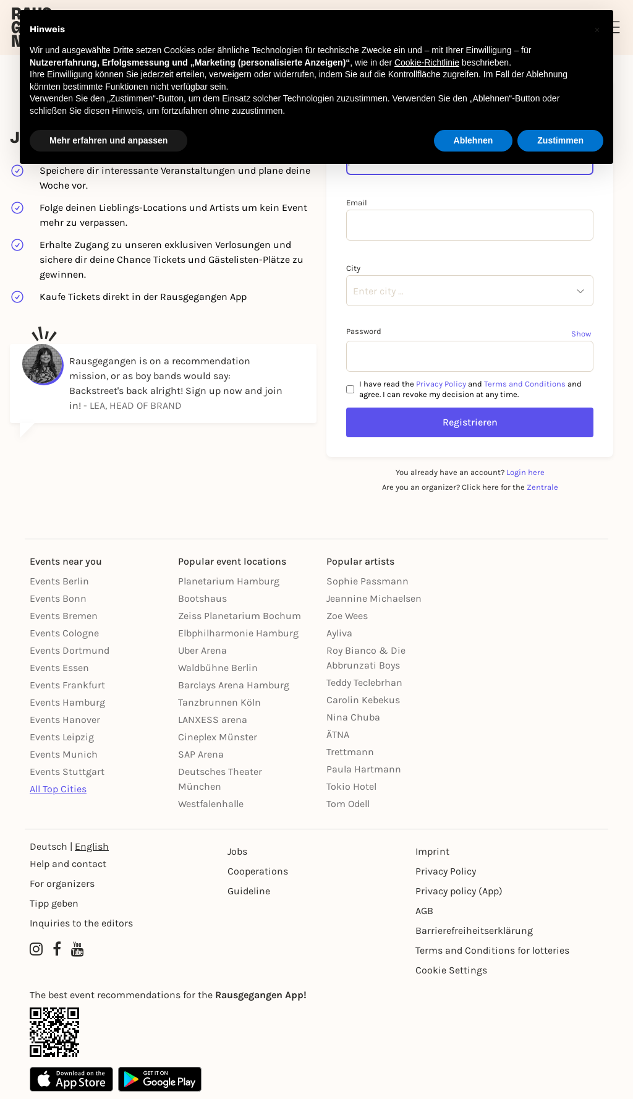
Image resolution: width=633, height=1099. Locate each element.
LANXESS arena (212, 719)
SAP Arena (201, 754)
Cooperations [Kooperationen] (257, 871)
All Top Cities (58, 789)
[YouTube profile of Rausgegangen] (77, 949)
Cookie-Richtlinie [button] (426, 62)
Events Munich (64, 754)
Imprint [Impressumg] (432, 851)
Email (356, 202)
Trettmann (350, 752)
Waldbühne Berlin (218, 668)
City (353, 268)
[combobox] (353, 291)
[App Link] (316, 1032)
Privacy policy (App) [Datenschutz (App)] (459, 891)
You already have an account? (470, 472)
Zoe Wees (347, 616)
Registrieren (470, 422)
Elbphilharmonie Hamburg (238, 633)
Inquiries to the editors (81, 923)
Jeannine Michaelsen (374, 598)
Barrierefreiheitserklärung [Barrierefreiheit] (474, 930)
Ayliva (339, 633)
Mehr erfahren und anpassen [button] (108, 140)
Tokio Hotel (351, 786)
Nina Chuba (353, 717)
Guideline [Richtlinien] (248, 891)
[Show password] (582, 333)
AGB (424, 911)
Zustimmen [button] (560, 140)
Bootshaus (202, 598)
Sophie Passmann (367, 581)
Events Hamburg (67, 702)
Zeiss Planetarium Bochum (239, 616)
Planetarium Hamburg (228, 581)
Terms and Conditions (525, 383)
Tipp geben (54, 903)
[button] (597, 30)
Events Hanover (65, 719)
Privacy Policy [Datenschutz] (445, 871)
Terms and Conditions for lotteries (492, 950)
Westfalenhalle (211, 804)
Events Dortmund (69, 650)
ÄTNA (337, 734)
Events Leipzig (62, 737)
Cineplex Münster (217, 737)
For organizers (62, 883)
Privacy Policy (441, 383)
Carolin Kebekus (363, 700)
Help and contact (68, 864)
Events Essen (59, 668)
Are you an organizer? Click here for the (470, 487)
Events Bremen (64, 616)
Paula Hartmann (363, 769)
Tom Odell (348, 804)
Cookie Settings (451, 970)
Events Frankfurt (67, 685)
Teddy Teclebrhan (364, 682)
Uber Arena (202, 650)
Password (363, 331)
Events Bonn (58, 598)
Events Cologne (64, 633)
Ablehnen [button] (473, 140)
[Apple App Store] (71, 1079)
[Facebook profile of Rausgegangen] (57, 949)
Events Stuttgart (67, 771)
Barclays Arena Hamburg (233, 685)
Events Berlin (59, 581)
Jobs (237, 851)
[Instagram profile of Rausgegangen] (36, 949)
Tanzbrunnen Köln (219, 702)
